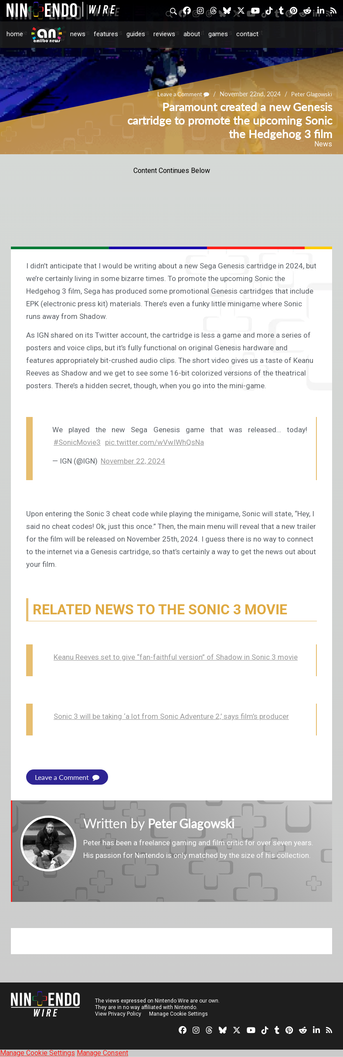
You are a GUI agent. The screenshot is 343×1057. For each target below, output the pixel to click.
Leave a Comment (67, 777)
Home (15, 34)
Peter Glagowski (194, 823)
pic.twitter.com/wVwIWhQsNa (154, 442)
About (191, 34)
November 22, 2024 (133, 461)
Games (218, 34)
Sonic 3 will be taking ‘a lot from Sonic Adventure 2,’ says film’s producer (171, 716)
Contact (247, 34)
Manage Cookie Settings (178, 1014)
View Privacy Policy (118, 1014)
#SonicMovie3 (77, 442)
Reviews (164, 34)
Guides (135, 34)
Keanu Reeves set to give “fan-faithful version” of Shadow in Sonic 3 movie (176, 657)
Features (106, 34)
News (77, 34)
